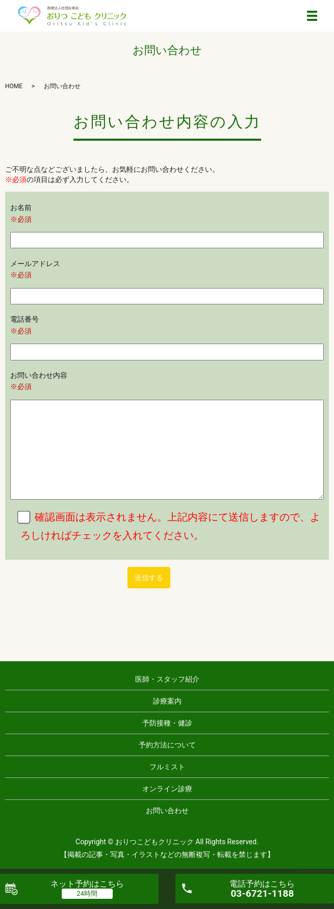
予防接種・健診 (167, 723)
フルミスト (167, 767)
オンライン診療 (167, 789)
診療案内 (167, 701)
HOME (13, 86)
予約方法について (167, 745)
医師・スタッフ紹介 (167, 679)
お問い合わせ (167, 811)
